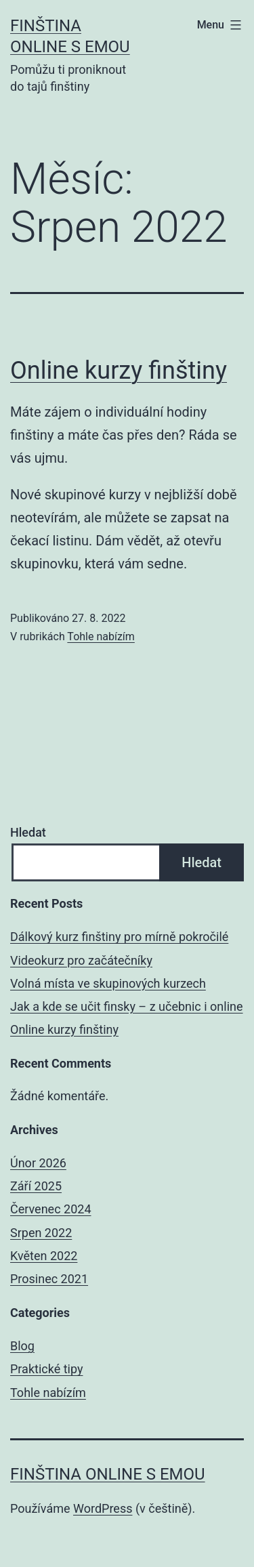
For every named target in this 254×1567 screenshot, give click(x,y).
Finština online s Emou (107, 1474)
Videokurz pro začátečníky (81, 960)
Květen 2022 (43, 1256)
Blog (22, 1346)
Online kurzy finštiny (118, 370)
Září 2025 (36, 1186)
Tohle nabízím (100, 636)
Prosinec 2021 (49, 1279)
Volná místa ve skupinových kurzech (108, 983)
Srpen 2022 (41, 1233)
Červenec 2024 (50, 1209)
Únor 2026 (38, 1163)
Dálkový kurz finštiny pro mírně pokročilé (119, 936)
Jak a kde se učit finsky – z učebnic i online (126, 1006)
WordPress (102, 1508)
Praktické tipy (46, 1369)
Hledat (28, 832)
